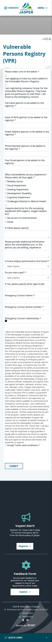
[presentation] (26, 455)
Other (10, 222)
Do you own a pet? (15, 272)
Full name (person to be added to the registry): (24, 104)
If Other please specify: (17, 228)
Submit (14, 466)
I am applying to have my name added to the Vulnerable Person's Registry (26, 80)
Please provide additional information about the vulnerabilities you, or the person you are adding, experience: (25, 244)
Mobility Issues (15, 181)
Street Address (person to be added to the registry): (27, 133)
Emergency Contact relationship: (23, 319)
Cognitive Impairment (18, 197)
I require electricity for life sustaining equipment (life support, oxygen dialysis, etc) (26, 211)
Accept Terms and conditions (23, 445)
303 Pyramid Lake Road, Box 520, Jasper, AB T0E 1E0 (27, 610)
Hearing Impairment (18, 189)
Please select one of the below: (22, 71)
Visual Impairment (16, 185)
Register (23, 546)
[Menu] (42, 8)
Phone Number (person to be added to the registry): (25, 147)
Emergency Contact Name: (20, 295)
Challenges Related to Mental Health (26, 201)
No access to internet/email (21, 218)
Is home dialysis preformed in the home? (27, 261)
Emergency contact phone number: (24, 307)
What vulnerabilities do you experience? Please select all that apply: (25, 176)
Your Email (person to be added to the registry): (25, 162)
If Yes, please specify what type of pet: (25, 284)
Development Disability (19, 193)
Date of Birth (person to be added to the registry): (26, 119)
